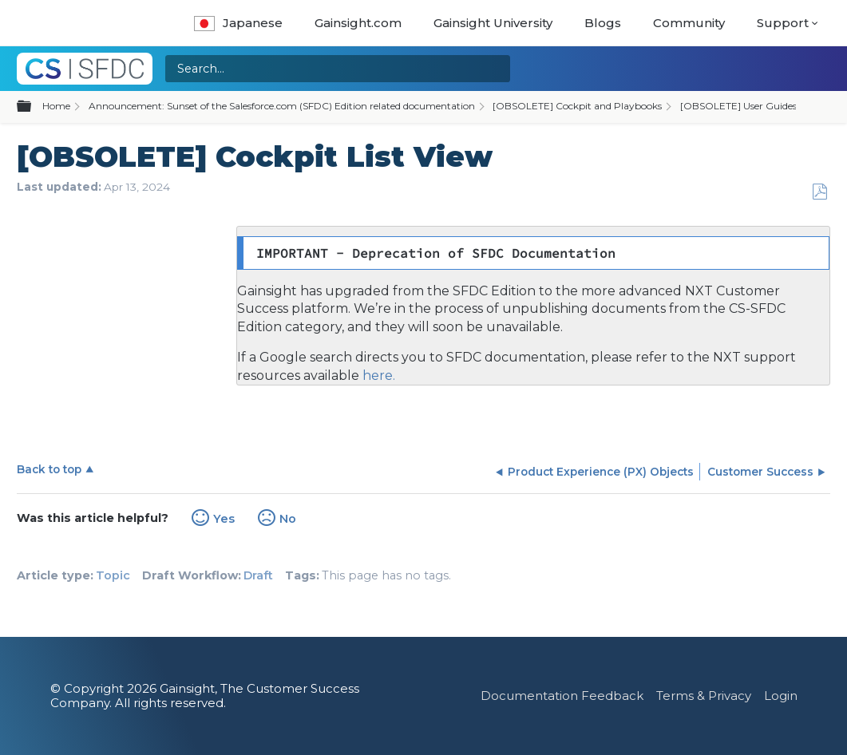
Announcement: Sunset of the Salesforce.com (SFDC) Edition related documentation (282, 106)
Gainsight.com (358, 22)
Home (56, 106)
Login (781, 695)
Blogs (602, 22)
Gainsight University (492, 22)
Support (783, 22)
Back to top (49, 469)
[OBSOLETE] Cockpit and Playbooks (577, 106)
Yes (224, 519)
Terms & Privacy (703, 695)
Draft (258, 575)
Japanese (238, 22)
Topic (113, 575)
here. (377, 375)
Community (689, 22)
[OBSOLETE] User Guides (738, 106)
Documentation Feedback (562, 695)
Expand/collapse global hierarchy (33, 107)
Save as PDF (819, 192)
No (287, 519)
